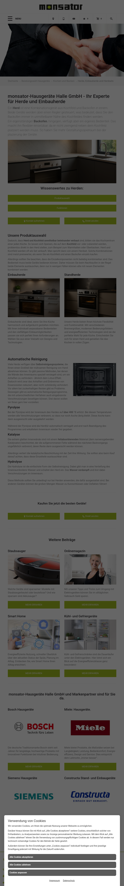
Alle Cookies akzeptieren (21, 857)
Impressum (54, 880)
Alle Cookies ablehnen (20, 865)
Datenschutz (69, 880)
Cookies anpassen (18, 872)
